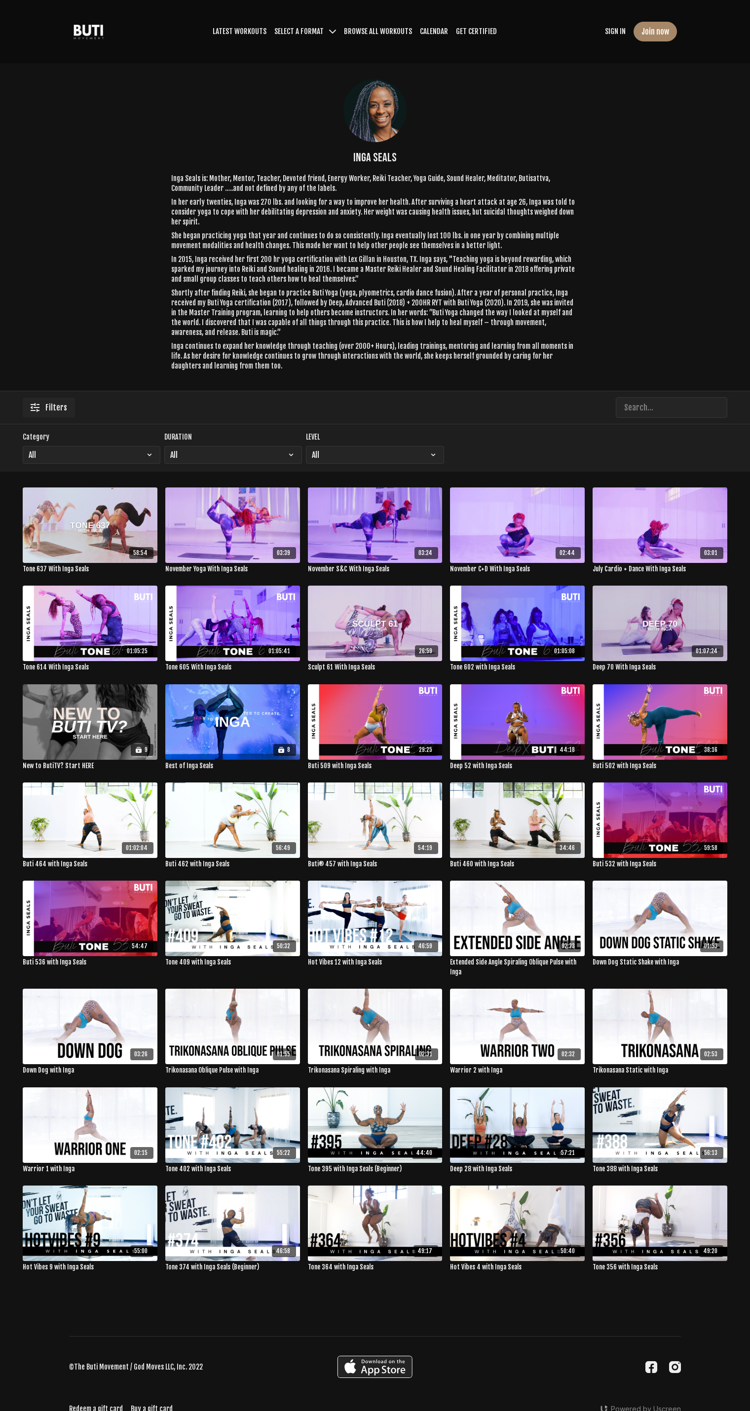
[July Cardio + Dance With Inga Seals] (660, 569)
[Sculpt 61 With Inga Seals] (375, 667)
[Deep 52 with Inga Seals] (517, 766)
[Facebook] (651, 1367)
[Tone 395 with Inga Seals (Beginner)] (375, 1169)
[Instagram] (675, 1367)
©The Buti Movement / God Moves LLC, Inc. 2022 (136, 1367)
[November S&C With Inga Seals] (375, 569)
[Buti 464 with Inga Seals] (90, 864)
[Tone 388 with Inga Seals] (660, 1169)
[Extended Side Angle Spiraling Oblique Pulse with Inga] (517, 967)
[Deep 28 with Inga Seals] (517, 1169)
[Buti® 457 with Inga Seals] (375, 864)
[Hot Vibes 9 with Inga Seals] (90, 1267)
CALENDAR (434, 31)
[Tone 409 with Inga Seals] (232, 962)
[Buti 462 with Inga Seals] (232, 864)
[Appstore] (374, 1367)
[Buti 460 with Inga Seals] (517, 864)
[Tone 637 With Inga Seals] (90, 569)
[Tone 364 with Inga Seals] (375, 1267)
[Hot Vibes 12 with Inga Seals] (375, 962)
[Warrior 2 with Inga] (517, 1071)
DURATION (178, 437)
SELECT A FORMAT (305, 31)
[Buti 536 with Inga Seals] (90, 962)
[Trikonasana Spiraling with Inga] (375, 1071)
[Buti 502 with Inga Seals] (660, 766)
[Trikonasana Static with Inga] (660, 1071)
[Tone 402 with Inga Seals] (232, 1169)
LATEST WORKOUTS (239, 31)
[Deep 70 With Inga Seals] (660, 667)
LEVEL (313, 437)
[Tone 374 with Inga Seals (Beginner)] (232, 1267)
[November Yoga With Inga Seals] (232, 569)
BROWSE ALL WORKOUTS (378, 31)
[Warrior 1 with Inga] (90, 1169)
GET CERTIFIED (476, 31)
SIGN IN (615, 31)
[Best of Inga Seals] (232, 766)
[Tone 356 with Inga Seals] (660, 1267)
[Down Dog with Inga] (90, 1071)
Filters (49, 407)
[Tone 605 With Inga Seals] (232, 667)
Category (36, 437)
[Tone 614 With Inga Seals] (90, 667)
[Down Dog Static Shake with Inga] (660, 962)
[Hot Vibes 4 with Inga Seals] (517, 1267)
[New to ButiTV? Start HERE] (90, 766)
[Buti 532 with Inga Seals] (660, 864)
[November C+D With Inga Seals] (517, 569)
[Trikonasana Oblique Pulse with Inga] (232, 1071)
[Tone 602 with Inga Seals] (517, 667)
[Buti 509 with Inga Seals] (375, 766)
